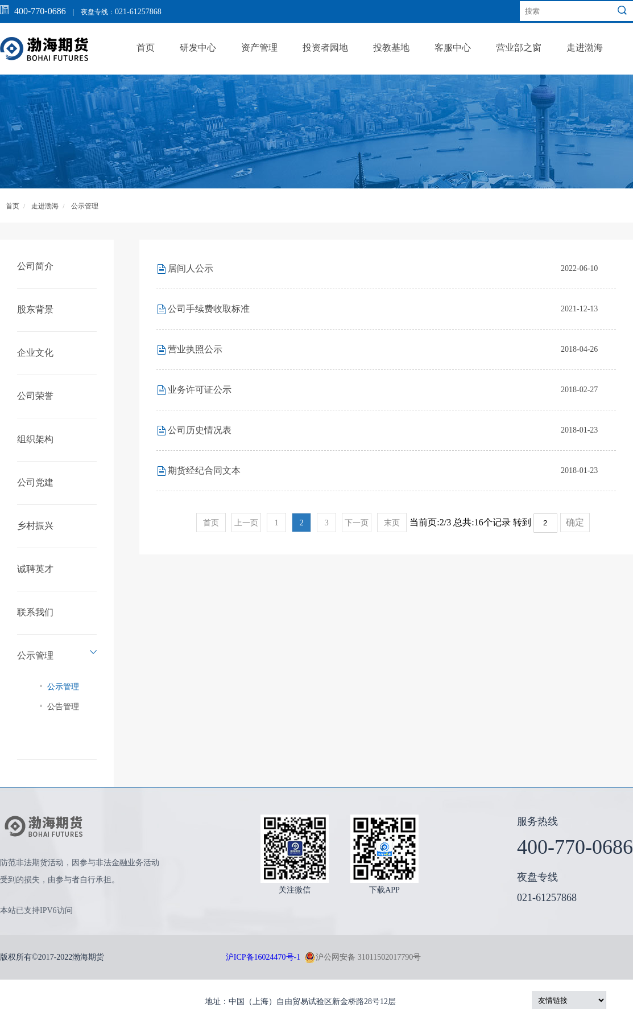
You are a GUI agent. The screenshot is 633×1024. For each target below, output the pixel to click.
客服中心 (453, 47)
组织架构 (35, 439)
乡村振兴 (35, 525)
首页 (145, 47)
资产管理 (259, 47)
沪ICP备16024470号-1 (263, 957)
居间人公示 (190, 268)
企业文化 (35, 352)
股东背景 (35, 309)
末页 (392, 523)
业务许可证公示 (199, 389)
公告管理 (63, 706)
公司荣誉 (35, 396)
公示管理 (84, 206)
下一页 (357, 523)
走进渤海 (584, 47)
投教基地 (391, 47)
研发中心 (198, 47)
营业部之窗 (518, 47)
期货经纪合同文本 (204, 470)
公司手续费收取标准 (209, 309)
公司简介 (35, 266)
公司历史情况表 (199, 430)
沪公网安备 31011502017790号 (362, 957)
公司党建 (35, 482)
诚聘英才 (35, 569)
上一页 (246, 523)
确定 (575, 522)
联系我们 (35, 612)
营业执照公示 (195, 349)
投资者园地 (325, 47)
